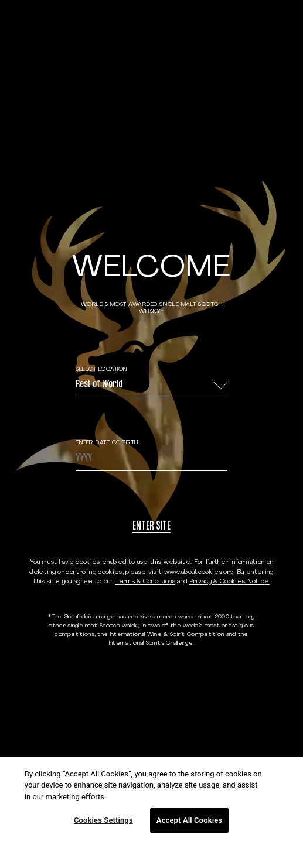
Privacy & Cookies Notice (229, 582)
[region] (151, 799)
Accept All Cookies (189, 820)
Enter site (151, 526)
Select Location (101, 369)
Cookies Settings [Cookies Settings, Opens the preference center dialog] (103, 820)
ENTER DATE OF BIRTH (107, 442)
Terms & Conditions (145, 582)
